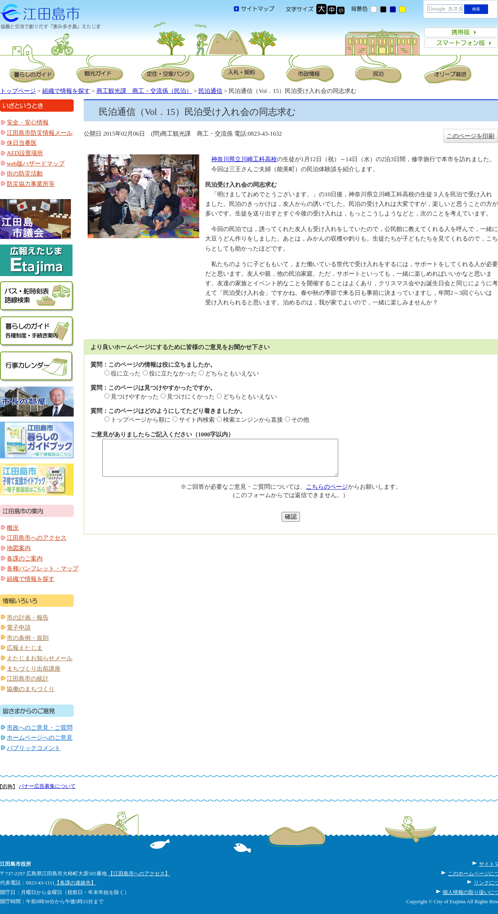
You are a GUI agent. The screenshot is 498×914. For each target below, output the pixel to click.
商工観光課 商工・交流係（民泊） (144, 91)
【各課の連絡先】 (75, 883)
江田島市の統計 (28, 678)
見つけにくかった (191, 396)
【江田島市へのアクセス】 (139, 873)
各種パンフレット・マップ (42, 568)
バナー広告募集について (47, 786)
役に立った (126, 373)
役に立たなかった (173, 373)
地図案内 (19, 548)
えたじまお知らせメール (40, 658)
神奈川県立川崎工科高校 (244, 159)
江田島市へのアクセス (37, 538)
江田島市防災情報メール (40, 133)
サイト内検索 (197, 420)
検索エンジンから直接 (253, 420)
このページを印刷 (470, 136)
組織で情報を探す (66, 91)
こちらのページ (327, 487)
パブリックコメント (34, 748)
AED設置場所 (25, 153)
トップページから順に (141, 420)
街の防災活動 (25, 173)
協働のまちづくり (31, 689)
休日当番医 (22, 143)
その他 (300, 420)
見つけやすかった (135, 396)
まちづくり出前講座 (34, 668)
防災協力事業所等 (31, 184)
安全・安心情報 (28, 122)
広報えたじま (25, 648)
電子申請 (19, 627)
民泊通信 (210, 91)
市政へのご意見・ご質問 (40, 727)
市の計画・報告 (28, 617)
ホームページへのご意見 (40, 737)
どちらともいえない (232, 373)
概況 (13, 528)
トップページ (18, 91)
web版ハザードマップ (36, 163)
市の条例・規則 (28, 638)
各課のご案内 (25, 558)
